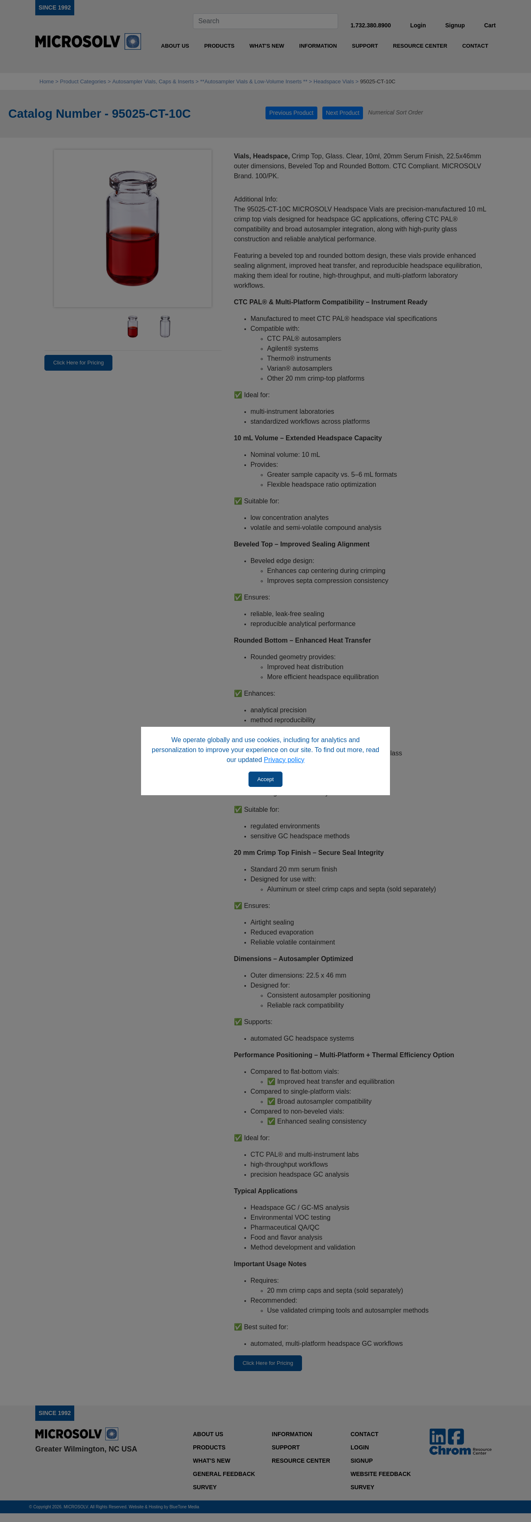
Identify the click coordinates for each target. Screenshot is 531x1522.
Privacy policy (284, 759)
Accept (265, 779)
